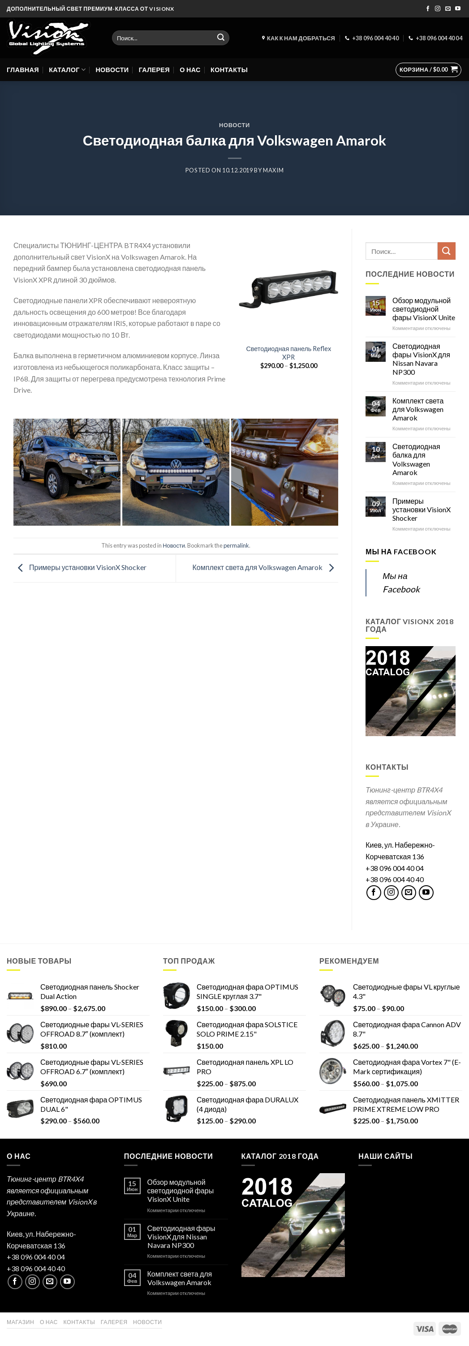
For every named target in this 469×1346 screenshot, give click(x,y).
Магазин (20, 1322)
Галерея (154, 69)
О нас (190, 69)
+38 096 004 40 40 (395, 879)
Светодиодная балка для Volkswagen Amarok (416, 459)
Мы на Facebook (401, 551)
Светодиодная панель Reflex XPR (288, 353)
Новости (112, 69)
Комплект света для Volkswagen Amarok (266, 567)
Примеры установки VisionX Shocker (79, 567)
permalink (236, 545)
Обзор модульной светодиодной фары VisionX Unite (423, 308)
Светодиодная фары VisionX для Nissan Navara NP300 (421, 359)
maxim (273, 170)
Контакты (229, 69)
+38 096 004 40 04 (395, 868)
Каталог (67, 69)
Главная (23, 69)
